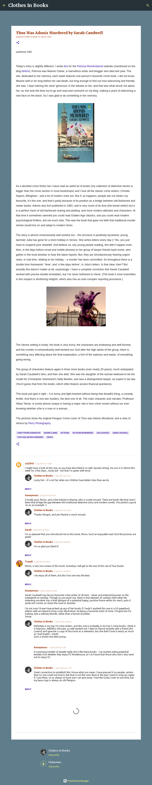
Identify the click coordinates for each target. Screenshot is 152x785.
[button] (18, 43)
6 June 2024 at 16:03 (48, 591)
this (66, 66)
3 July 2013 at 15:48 (62, 510)
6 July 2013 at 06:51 (42, 562)
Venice (50, 437)
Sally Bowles (103, 433)
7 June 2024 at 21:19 (62, 668)
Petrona (65, 433)
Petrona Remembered (90, 66)
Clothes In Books (28, 5)
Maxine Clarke (50, 433)
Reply (28, 489)
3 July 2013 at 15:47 (62, 476)
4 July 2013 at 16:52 (41, 530)
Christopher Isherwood (28, 433)
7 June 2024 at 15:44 (57, 647)
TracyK (29, 561)
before (25, 71)
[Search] (148, 5)
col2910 (29, 463)
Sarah (28, 529)
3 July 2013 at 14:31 (48, 495)
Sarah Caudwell (120, 433)
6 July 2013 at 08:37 (62, 542)
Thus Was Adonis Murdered (30, 437)
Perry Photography (39, 423)
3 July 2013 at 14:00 (43, 464)
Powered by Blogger (76, 781)
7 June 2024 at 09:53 (62, 622)
